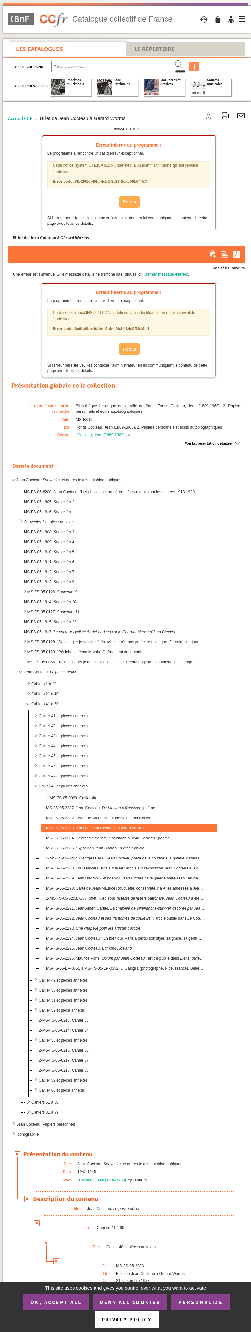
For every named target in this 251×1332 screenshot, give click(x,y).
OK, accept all (56, 1302)
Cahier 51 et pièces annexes (63, 1000)
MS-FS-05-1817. (99, 632)
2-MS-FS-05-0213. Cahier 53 (64, 1020)
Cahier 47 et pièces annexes (63, 776)
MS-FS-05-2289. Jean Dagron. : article (122, 878)
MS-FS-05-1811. (49, 562)
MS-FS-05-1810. (49, 552)
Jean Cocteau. (50, 672)
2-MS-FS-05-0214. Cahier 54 (64, 1030)
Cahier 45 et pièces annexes (63, 756)
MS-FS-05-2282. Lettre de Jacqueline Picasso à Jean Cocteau (100, 818)
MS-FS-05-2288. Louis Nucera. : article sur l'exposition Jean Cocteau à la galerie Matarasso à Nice (125, 868)
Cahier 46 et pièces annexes (63, 766)
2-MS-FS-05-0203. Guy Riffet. (125, 898)
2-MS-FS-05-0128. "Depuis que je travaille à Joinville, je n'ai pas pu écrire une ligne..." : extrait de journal (113, 642)
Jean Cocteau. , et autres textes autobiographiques (68, 480)
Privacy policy (127, 1319)
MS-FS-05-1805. (49, 502)
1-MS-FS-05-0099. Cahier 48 (71, 798)
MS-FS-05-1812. (49, 572)
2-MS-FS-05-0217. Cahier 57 (64, 1060)
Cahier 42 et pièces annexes (63, 726)
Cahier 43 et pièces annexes (63, 736)
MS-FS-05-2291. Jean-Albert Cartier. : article (125, 908)
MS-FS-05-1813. (49, 582)
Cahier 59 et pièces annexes (63, 1080)
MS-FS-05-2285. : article (95, 848)
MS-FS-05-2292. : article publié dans (125, 918)
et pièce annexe (48, 522)
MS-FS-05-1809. (49, 542)
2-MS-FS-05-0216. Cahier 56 (64, 1050)
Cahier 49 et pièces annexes (63, 980)
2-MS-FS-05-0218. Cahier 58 (64, 1070)
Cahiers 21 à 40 (45, 694)
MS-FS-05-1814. (50, 602)
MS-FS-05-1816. (47, 512)
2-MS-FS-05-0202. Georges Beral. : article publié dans (125, 858)
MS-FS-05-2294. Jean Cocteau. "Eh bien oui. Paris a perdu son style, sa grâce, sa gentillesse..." (125, 938)
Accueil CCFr (21, 118)
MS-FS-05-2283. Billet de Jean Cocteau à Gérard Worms (95, 828)
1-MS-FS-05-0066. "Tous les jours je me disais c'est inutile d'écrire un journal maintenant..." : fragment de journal (113, 662)
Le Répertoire (155, 49)
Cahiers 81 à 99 (45, 1112)
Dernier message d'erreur (166, 274)
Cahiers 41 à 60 (45, 704)
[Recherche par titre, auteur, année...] (111, 66)
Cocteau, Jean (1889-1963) (101, 435)
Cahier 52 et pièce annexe (61, 1010)
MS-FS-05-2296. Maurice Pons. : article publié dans (125, 958)
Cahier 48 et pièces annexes (63, 786)
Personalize (200, 1302)
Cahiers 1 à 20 (43, 684)
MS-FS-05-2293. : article (93, 928)
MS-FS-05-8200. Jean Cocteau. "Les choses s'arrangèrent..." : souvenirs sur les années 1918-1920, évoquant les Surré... (113, 492)
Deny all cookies (130, 1302)
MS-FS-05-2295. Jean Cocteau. (89, 948)
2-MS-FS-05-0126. (50, 592)
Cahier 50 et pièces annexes (63, 990)
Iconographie (27, 1134)
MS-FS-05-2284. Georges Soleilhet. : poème (108, 838)
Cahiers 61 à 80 (45, 1102)
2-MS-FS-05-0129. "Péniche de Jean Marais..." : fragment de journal (82, 652)
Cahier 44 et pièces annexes (63, 746)
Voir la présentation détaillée (208, 443)
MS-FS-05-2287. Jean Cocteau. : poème (100, 808)
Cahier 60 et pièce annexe (61, 1090)
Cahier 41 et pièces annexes (63, 716)
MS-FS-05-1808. (49, 532)
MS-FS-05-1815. (50, 622)
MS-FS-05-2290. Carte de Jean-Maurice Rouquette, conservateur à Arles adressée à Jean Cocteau (125, 888)
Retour (129, 201)
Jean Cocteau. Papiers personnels (45, 1124)
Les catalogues (39, 49)
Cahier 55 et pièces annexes (63, 1040)
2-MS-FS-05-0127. (52, 612)
